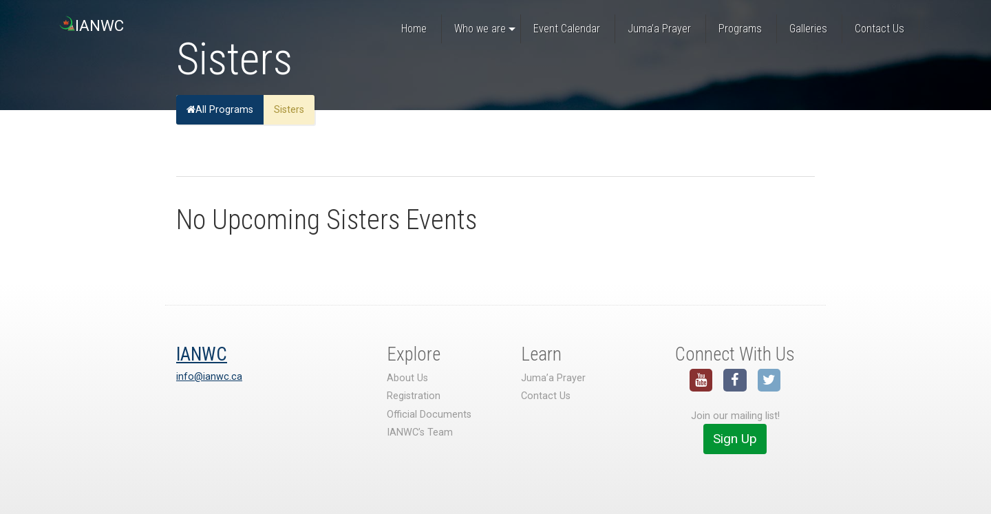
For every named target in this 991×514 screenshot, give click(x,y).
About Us (407, 378)
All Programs (220, 110)
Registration (413, 396)
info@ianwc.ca (209, 377)
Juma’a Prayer (553, 378)
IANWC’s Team (420, 432)
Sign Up (735, 439)
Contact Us (546, 396)
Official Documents (429, 414)
